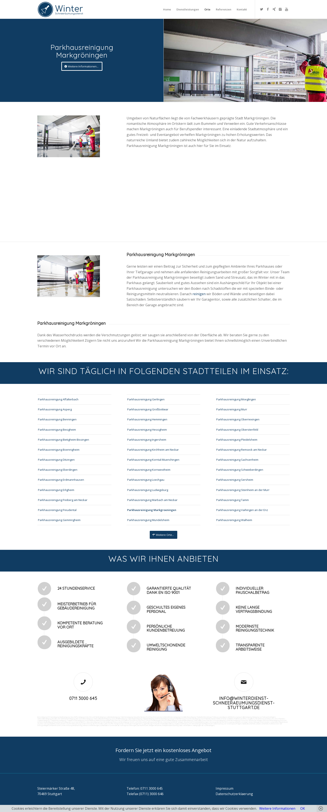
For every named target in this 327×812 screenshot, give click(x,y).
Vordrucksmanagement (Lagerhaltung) (138, 724)
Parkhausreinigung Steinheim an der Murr (242, 490)
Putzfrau (149, 717)
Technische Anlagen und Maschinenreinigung (263, 720)
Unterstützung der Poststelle (92, 724)
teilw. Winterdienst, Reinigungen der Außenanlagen (196, 725)
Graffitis (244, 719)
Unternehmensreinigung (171, 717)
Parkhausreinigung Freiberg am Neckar (62, 500)
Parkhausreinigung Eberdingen (57, 470)
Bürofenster (116, 720)
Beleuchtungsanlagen (103, 720)
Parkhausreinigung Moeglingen (236, 399)
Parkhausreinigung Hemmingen (147, 419)
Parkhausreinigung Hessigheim (147, 429)
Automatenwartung (74, 724)
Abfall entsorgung (233, 717)
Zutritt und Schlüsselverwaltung (141, 722)
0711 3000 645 (83, 698)
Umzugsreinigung (219, 720)
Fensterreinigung (106, 722)
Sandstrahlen (215, 719)
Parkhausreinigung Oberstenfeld (237, 429)
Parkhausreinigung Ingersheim (146, 439)
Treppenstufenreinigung (75, 720)
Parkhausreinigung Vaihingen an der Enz (242, 510)
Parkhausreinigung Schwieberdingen (239, 470)
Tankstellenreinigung (44, 719)
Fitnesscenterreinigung (121, 722)
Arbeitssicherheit (262, 724)
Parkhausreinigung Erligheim (56, 490)
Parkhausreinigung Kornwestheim (148, 470)
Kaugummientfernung (177, 719)
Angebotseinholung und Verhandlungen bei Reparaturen (193, 724)
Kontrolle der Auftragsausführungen (123, 725)
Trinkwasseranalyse (219, 717)
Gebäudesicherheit (248, 724)
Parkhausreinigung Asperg (55, 409)
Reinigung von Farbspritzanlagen (264, 717)
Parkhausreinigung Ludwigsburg (147, 490)
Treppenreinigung (43, 720)
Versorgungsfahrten (217, 722)
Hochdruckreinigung (193, 719)
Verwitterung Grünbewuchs (264, 719)
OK (302, 808)
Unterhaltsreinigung (233, 720)
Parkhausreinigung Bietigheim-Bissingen (63, 439)
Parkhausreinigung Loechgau (145, 480)
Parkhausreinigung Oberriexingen (237, 419)
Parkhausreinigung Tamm (232, 500)
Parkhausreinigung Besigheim (57, 429)
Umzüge (244, 722)
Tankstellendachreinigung (102, 719)
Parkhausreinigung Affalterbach (58, 399)
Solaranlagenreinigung (185, 720)
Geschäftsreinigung (77, 717)
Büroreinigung (42, 717)
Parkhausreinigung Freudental (57, 510)
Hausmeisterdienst (78, 722)
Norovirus (142, 720)
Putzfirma (133, 720)
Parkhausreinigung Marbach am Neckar (152, 500)
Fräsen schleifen (227, 719)
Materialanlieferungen (201, 722)
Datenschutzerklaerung (234, 794)
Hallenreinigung (246, 717)
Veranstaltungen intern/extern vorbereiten (263, 722)
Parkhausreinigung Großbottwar (147, 409)
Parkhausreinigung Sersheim (234, 480)
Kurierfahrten (157, 722)
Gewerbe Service (139, 717)
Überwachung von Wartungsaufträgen (227, 724)
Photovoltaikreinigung (169, 720)
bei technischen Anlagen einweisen (149, 725)
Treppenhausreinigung (58, 720)
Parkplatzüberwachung (170, 725)
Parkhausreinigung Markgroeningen (151, 510)
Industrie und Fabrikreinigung (95, 717)
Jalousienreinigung (92, 722)
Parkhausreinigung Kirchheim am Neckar (153, 450)
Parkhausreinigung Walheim (234, 520)
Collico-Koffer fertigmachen (113, 724)
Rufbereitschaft (55, 725)
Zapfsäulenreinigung (135, 719)
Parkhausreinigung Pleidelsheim (236, 439)
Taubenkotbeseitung (204, 717)
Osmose (244, 720)
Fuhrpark (156, 724)
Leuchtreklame (89, 720)
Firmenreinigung (53, 717)
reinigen (199, 294)
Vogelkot (251, 719)
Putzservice (157, 717)
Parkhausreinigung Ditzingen (56, 460)
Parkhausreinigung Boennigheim (58, 450)
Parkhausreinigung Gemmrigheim (59, 520)
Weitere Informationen (277, 808)
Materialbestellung (167, 724)
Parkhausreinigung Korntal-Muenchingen (153, 460)
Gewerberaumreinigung (62, 722)
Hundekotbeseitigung (188, 717)
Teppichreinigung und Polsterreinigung (156, 719)
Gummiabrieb (205, 719)
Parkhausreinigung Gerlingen (146, 399)
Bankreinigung (64, 717)
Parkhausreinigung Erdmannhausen (61, 480)
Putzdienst (125, 720)
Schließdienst (104, 725)
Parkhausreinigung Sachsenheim (237, 460)
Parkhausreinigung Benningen (57, 419)
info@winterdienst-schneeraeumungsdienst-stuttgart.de (244, 703)
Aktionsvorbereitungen (91, 725)
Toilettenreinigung (127, 717)
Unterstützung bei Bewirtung (72, 725)
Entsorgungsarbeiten (232, 722)
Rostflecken (279, 719)
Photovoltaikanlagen (154, 720)
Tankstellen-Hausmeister (203, 720)
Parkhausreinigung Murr (231, 409)
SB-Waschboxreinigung (84, 719)
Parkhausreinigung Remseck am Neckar (241, 450)
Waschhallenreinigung (119, 719)
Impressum (224, 788)
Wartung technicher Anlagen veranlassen (178, 722)
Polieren (237, 719)
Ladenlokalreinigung (112, 717)
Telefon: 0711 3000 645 (145, 788)
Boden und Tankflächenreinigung (63, 719)
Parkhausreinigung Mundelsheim (148, 520)
